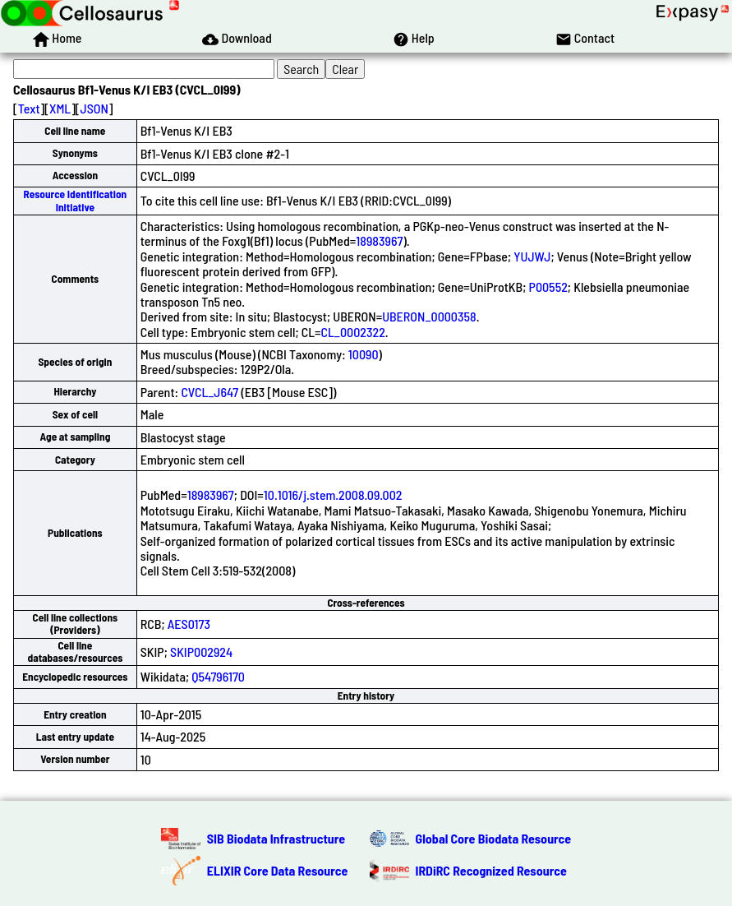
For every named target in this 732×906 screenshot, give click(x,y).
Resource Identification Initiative (75, 200)
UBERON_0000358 (429, 316)
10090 (363, 354)
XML (60, 108)
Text (29, 108)
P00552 (548, 286)
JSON (94, 108)
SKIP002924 (201, 651)
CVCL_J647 (209, 392)
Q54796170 (218, 676)
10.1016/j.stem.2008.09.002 (333, 494)
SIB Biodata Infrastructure (276, 838)
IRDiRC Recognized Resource (491, 870)
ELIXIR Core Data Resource (277, 870)
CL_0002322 (353, 332)
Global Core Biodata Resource (494, 838)
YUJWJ (531, 256)
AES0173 (189, 623)
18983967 (379, 240)
